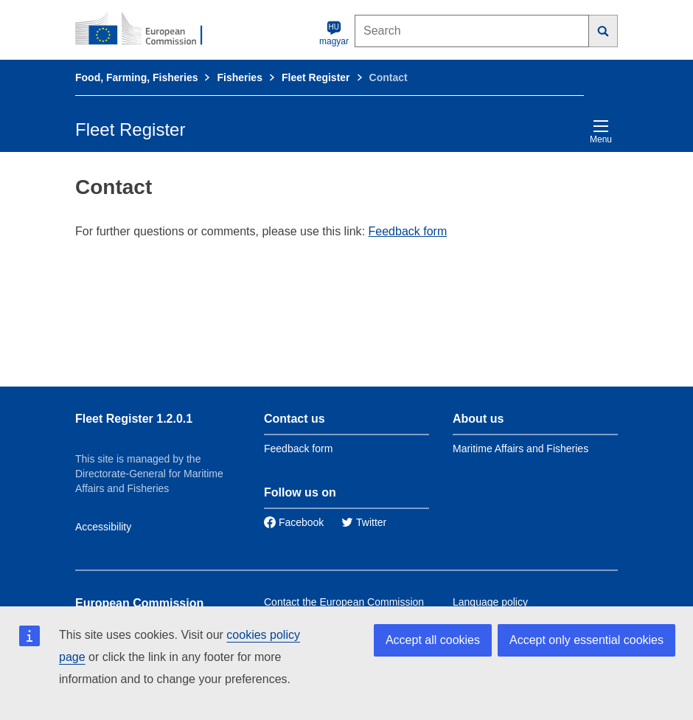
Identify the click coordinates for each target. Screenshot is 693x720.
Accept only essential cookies (586, 640)
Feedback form (408, 231)
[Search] (603, 31)
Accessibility (103, 527)
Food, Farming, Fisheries (136, 77)
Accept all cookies (433, 640)
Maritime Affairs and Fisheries (520, 448)
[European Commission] (146, 29)
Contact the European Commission (344, 602)
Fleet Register (316, 77)
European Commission (139, 603)
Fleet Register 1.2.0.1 (133, 418)
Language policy (490, 602)
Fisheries (239, 77)
